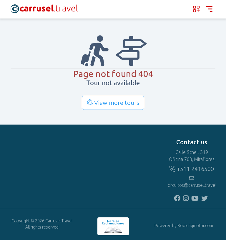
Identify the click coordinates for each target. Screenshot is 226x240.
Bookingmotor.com (195, 225)
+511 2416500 (192, 168)
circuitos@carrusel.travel (191, 182)
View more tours (113, 102)
